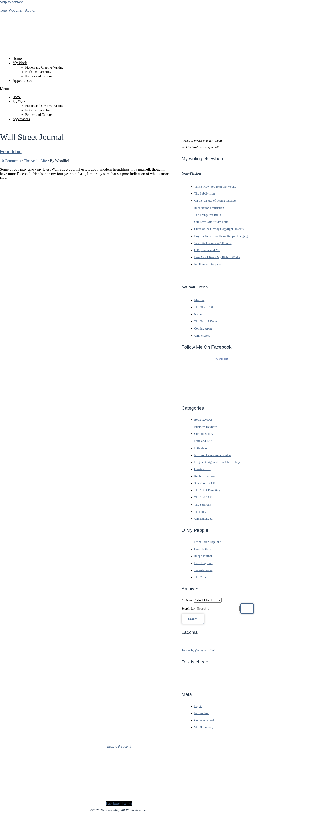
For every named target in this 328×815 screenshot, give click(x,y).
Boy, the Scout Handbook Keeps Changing (221, 236)
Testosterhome (203, 570)
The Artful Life (35, 161)
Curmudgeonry (203, 433)
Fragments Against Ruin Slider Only (217, 462)
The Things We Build (207, 215)
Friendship (11, 151)
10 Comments (10, 161)
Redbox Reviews (204, 476)
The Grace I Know (206, 321)
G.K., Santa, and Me (207, 250)
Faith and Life (203, 441)
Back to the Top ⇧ (119, 746)
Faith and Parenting (38, 72)
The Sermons (202, 504)
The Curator (201, 577)
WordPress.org (203, 727)
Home (17, 58)
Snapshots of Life (205, 483)
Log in (198, 706)
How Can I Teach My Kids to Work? (217, 257)
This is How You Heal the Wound (215, 186)
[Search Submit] (247, 608)
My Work (20, 63)
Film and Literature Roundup (212, 455)
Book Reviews (203, 419)
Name (198, 314)
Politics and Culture (38, 76)
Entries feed (201, 713)
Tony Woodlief (220, 359)
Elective (199, 300)
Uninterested (202, 335)
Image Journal (203, 556)
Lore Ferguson (203, 563)
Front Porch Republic (207, 542)
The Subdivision (204, 193)
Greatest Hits (202, 469)
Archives (187, 600)
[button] (119, 89)
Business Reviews (205, 426)
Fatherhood (201, 448)
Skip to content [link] (11, 2)
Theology (200, 511)
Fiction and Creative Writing (44, 67)
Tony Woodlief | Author (18, 10)
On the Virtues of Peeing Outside (215, 200)
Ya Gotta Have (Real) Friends (212, 243)
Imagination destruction (209, 207)
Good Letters (202, 549)
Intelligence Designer (207, 264)
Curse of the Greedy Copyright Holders (219, 229)
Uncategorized (203, 518)
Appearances (22, 80)
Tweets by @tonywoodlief (198, 650)
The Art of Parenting (207, 490)
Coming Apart (203, 328)
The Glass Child (204, 307)
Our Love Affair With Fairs (211, 221)
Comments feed (204, 720)
